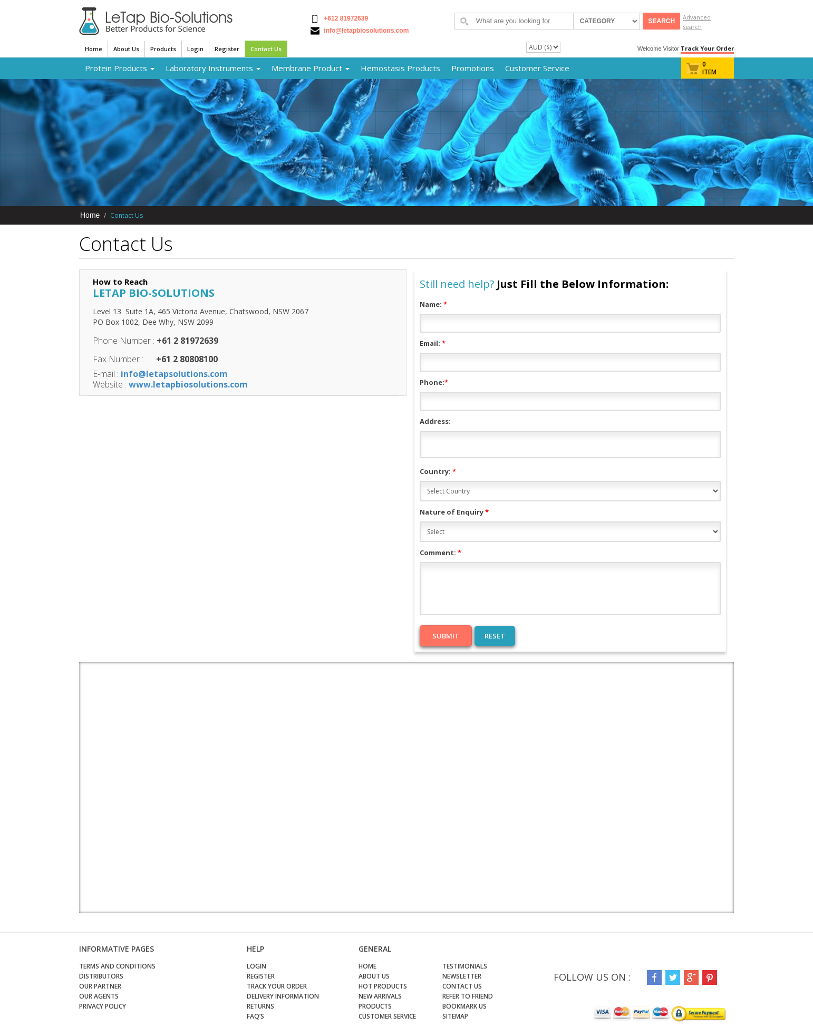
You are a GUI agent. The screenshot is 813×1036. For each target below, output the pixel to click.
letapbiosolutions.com (200, 384)
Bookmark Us (464, 1006)
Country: (438, 471)
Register (227, 49)
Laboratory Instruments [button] (213, 68)
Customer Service (537, 68)
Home (93, 49)
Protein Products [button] (119, 68)
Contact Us (266, 49)
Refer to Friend (467, 996)
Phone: (434, 382)
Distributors (101, 976)
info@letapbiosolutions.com (365, 30)
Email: (433, 343)
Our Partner (100, 986)
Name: (433, 304)
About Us (126, 49)
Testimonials (464, 966)
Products (163, 49)
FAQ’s (255, 1016)
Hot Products (383, 986)
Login (195, 49)
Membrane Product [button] (311, 68)
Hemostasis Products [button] (400, 68)
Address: (435, 421)
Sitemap (455, 1016)
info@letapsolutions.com (174, 374)
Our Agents (99, 996)
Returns (260, 1006)
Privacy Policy (102, 1006)
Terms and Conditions (117, 966)
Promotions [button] (472, 68)
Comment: (440, 552)
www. (141, 384)
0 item (709, 68)
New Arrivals (380, 996)
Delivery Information (283, 996)
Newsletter (461, 976)
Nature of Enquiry (454, 512)
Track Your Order (707, 48)
